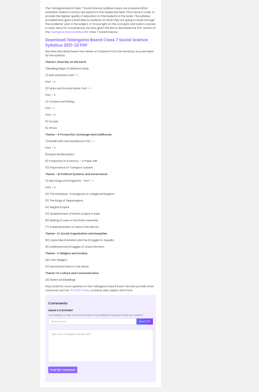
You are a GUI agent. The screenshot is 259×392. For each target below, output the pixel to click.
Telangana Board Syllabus (67, 32)
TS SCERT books (79, 290)
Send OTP (144, 321)
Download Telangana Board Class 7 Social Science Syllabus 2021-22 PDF (96, 42)
